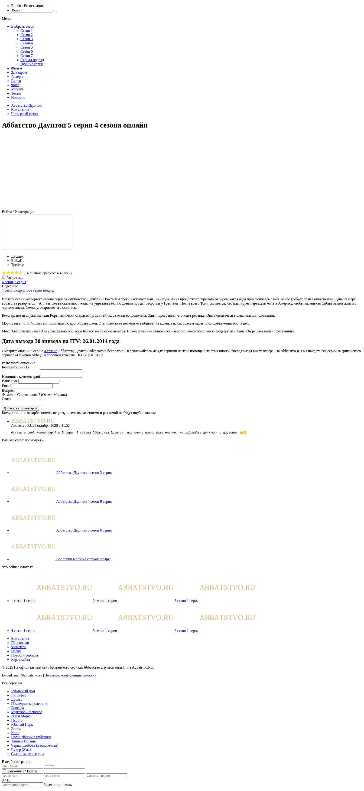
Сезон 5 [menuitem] (26, 47)
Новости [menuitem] (18, 97)
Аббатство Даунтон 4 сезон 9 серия (84, 503)
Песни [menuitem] (16, 653)
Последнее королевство (29, 705)
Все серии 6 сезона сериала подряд (83, 561)
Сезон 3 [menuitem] (26, 39)
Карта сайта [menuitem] (20, 661)
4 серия (7, 282)
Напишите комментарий (21, 378)
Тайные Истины (23, 743)
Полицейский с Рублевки (31, 739)
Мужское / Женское (26, 714)
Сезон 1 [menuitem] (26, 31)
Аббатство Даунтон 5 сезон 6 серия (84, 532)
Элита (16, 730)
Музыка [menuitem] (17, 89)
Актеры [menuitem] (17, 77)
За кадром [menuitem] (19, 72)
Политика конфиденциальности (69, 677)
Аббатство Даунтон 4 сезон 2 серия (84, 474)
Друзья (16, 701)
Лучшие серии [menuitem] (31, 64)
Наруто (17, 722)
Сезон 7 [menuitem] (26, 56)
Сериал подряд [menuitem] (32, 60)
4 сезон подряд (13, 290)
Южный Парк (22, 726)
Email (6, 387)
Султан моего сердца (27, 756)
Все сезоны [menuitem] (20, 640)
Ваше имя (9, 382)
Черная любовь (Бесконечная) (34, 747)
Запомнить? (16, 773)
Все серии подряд (40, 290)
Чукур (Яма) (21, 751)
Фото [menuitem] (15, 85)
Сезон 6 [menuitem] (26, 51)
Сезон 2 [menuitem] (26, 35)
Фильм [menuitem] (16, 68)
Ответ (6, 400)
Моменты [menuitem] (18, 649)
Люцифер (18, 697)
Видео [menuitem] (16, 81)
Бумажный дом (23, 693)
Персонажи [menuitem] (20, 645)
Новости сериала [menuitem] (24, 657)
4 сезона (50, 351)
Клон (15, 735)
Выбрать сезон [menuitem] (22, 26)
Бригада (17, 710)
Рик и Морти (21, 718)
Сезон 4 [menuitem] (26, 43)
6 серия (20, 282)
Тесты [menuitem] (16, 93)
